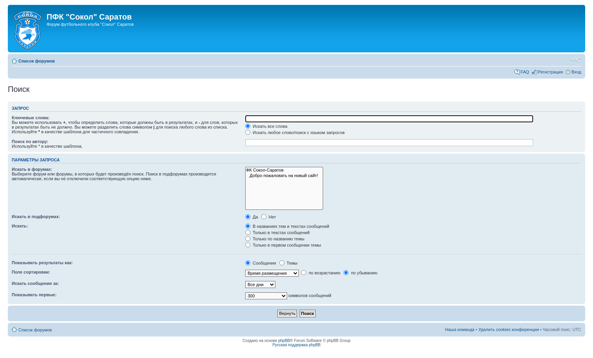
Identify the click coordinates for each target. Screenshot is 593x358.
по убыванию (360, 272)
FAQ (525, 72)
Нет (268, 217)
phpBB (284, 340)
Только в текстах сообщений (277, 232)
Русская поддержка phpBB (296, 345)
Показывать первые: (34, 294)
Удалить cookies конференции (508, 329)
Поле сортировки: (31, 272)
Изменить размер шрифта (575, 59)
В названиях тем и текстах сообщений (287, 226)
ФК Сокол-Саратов (284, 170)
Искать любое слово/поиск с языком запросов (295, 132)
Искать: (20, 226)
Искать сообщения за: (35, 283)
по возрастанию (320, 272)
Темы (288, 263)
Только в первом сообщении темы (283, 245)
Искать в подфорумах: (36, 216)
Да (251, 217)
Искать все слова (266, 126)
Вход (576, 72)
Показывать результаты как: (42, 262)
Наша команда (459, 329)
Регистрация (550, 72)
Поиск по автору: (30, 141)
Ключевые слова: (31, 117)
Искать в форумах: (32, 169)
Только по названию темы (274, 238)
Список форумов (36, 61)
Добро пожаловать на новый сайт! (284, 175)
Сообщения (260, 263)
